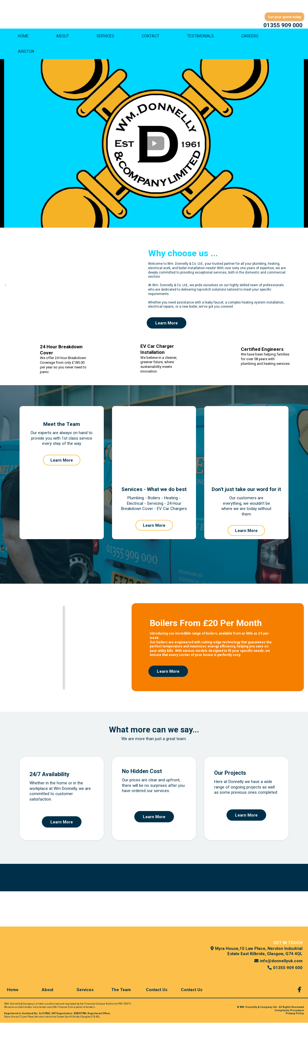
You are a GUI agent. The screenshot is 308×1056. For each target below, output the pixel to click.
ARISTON (26, 55)
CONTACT (150, 39)
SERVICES (105, 39)
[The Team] (121, 1022)
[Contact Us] (158, 1023)
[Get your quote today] (284, 17)
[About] (49, 1023)
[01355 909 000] (283, 25)
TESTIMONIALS (200, 39)
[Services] (86, 1023)
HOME (23, 39)
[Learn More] (166, 326)
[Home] (14, 1023)
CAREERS (249, 39)
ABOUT (62, 39)
